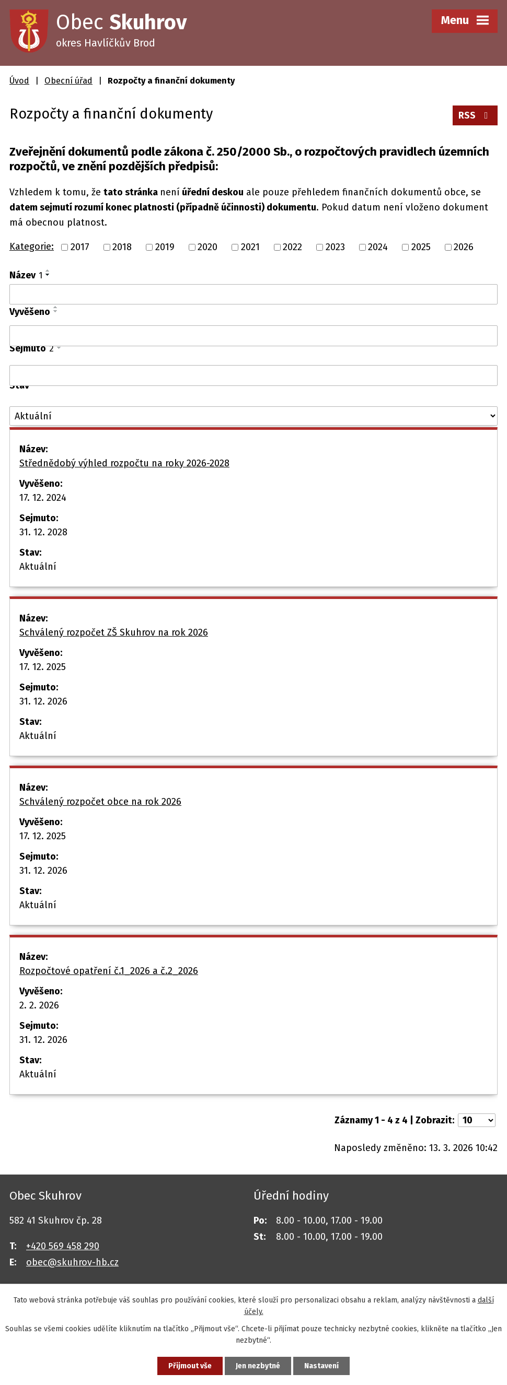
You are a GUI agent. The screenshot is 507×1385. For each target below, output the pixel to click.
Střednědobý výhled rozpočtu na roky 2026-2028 (124, 463)
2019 (165, 247)
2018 (122, 247)
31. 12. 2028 (43, 532)
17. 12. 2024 (42, 497)
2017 (80, 247)
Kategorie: (31, 246)
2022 (292, 247)
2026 (464, 247)
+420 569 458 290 (62, 1246)
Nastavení (321, 1365)
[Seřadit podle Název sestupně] (48, 275)
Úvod (19, 81)
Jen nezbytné (258, 1365)
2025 (421, 247)
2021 (250, 247)
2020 (207, 247)
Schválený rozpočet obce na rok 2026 (100, 801)
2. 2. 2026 (39, 1005)
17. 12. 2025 (42, 667)
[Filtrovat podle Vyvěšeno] (253, 335)
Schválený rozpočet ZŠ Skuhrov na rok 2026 (113, 632)
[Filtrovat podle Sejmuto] (253, 375)
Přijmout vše (190, 1365)
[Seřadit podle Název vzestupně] (48, 270)
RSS (475, 115)
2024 (378, 247)
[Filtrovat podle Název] (253, 294)
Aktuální (37, 566)
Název (25, 275)
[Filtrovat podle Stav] (253, 416)
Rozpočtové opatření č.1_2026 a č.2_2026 (108, 971)
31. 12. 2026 (43, 701)
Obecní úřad (68, 81)
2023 (335, 247)
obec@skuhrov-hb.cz (72, 1262)
